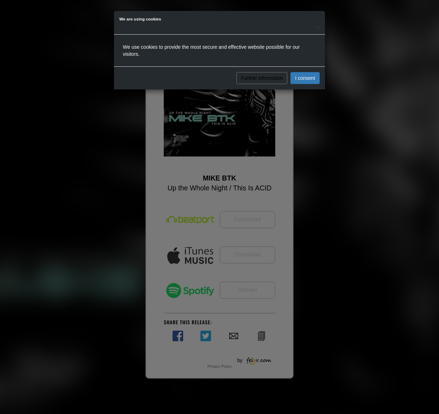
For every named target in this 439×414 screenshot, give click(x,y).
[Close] (317, 25)
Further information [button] (262, 78)
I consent (305, 78)
